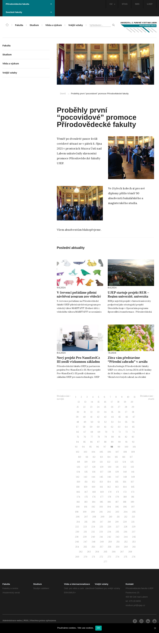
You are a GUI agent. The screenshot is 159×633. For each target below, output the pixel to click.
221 (132, 521)
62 (112, 426)
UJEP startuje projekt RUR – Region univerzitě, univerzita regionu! (128, 296)
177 (101, 496)
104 (93, 451)
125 (132, 461)
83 (133, 436)
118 (78, 461)
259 (117, 546)
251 (118, 541)
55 (126, 422)
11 (134, 397)
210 (110, 516)
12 (79, 401)
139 (117, 471)
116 (123, 457)
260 (126, 546)
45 (119, 417)
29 (133, 407)
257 (101, 546)
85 (84, 442)
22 (84, 407)
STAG (125, 4)
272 (101, 556)
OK (98, 628)
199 (84, 511)
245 (134, 536)
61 (105, 426)
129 (101, 467)
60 (98, 426)
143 (85, 476)
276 (133, 556)
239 (85, 536)
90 (119, 442)
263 (89, 551)
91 (126, 442)
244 (126, 536)
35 (112, 412)
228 (125, 526)
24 (98, 407)
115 (116, 457)
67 (85, 432)
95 (90, 446)
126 (78, 467)
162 (109, 486)
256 (93, 546)
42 (98, 417)
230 (77, 531)
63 (119, 426)
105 (101, 451)
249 (102, 541)
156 (124, 481)
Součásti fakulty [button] (29, 12)
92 (133, 442)
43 (105, 417)
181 (132, 496)
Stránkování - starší (147, 397)
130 (109, 467)
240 (93, 536)
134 (78, 471)
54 (119, 422)
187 (117, 501)
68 (92, 432)
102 (77, 451)
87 (98, 442)
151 (86, 481)
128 (93, 467)
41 (91, 417)
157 (132, 481)
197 (133, 506)
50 (92, 422)
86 (91, 442)
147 (117, 476)
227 (117, 526)
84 (77, 442)
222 (77, 526)
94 (83, 446)
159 (85, 486)
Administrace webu (12, 620)
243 (117, 536)
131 (117, 467)
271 (93, 556)
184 (93, 501)
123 (116, 461)
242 (109, 536)
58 (84, 426)
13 (85, 401)
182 (78, 501)
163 (117, 486)
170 (110, 492)
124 (124, 461)
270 (85, 556)
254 (77, 546)
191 (85, 506)
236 (125, 531)
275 (125, 556)
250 (110, 541)
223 (85, 526)
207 (86, 516)
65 (133, 426)
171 (117, 492)
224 (93, 526)
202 (109, 511)
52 (105, 422)
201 (101, 511)
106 (109, 451)
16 (105, 401)
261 (134, 546)
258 (109, 546)
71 (113, 432)
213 (133, 516)
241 (101, 536)
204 (125, 511)
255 (85, 546)
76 (85, 436)
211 (118, 516)
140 (125, 471)
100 (126, 446)
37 (126, 412)
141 (132, 471)
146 (109, 476)
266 (114, 551)
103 (85, 451)
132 (124, 467)
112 (94, 457)
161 (101, 486)
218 (109, 521)
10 (128, 397)
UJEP (150, 4)
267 (122, 551)
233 (101, 531)
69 (99, 432)
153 (101, 481)
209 (102, 516)
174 (78, 496)
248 (93, 541)
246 (77, 541)
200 (93, 511)
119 (85, 461)
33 (98, 412)
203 (117, 511)
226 (109, 526)
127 (86, 467)
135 (86, 471)
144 (93, 476)
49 (85, 422)
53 (112, 422)
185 (101, 501)
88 (105, 442)
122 (108, 461)
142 (77, 476)
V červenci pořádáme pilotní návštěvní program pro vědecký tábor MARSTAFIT (79, 296)
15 (99, 401)
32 (91, 412)
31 (85, 412)
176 (94, 496)
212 (125, 516)
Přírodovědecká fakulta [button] (29, 4)
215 (85, 521)
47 (133, 417)
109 (133, 451)
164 (125, 486)
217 (101, 521)
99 (119, 446)
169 (102, 492)
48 (77, 422)
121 (101, 461)
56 (133, 422)
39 (77, 417)
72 (119, 432)
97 (104, 446)
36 (119, 412)
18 (118, 401)
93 (76, 446)
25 (105, 407)
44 (112, 417)
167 (86, 492)
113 (101, 457)
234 (109, 531)
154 (109, 481)
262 (81, 551)
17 (112, 401)
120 (93, 461)
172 (125, 492)
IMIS (137, 4)
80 (112, 436)
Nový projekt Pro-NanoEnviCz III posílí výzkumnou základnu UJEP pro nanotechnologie (78, 361)
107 (117, 451)
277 (105, 561)
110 (79, 457)
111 (87, 457)
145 (101, 476)
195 (117, 506)
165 (132, 486)
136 (93, 471)
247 (85, 541)
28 (126, 407)
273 (109, 556)
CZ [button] (112, 4)
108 (125, 451)
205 (134, 511)
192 (93, 506)
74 (133, 432)
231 (85, 531)
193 (101, 506)
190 (78, 506)
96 (97, 446)
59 (91, 426)
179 (117, 496)
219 (117, 521)
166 (78, 492)
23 (91, 407)
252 (126, 541)
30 (78, 412)
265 (105, 551)
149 (133, 476)
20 (132, 401)
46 (126, 417)
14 (92, 401)
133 (132, 467)
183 (85, 501)
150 (78, 481)
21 (78, 407)
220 (125, 521)
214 (78, 521)
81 (119, 436)
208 (94, 516)
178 (109, 496)
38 (133, 412)
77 (92, 436)
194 (109, 506)
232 (93, 531)
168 (94, 492)
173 (132, 492)
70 (106, 432)
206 (78, 516)
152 (93, 481)
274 (117, 556)
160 (93, 486)
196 (125, 506)
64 (126, 426)
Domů (63, 93)
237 (133, 531)
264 (97, 551)
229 (133, 526)
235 (117, 531)
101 (134, 446)
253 (134, 541)
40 (84, 417)
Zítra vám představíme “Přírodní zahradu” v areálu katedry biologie (128, 361)
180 (125, 496)
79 (105, 436)
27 (119, 407)
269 (77, 556)
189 (132, 501)
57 (77, 426)
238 (76, 536)
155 (116, 481)
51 (99, 422)
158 (77, 486)
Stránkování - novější (64, 397)
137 (101, 471)
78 (98, 436)
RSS (26, 620)
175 (86, 496)
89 (112, 442)
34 (105, 412)
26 (112, 407)
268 (130, 551)
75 (78, 436)
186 (109, 501)
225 (101, 526)
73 (126, 432)
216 (93, 521)
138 (109, 471)
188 (124, 501)
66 (77, 432)
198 (76, 511)
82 (126, 436)
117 (131, 457)
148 (125, 476)
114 (108, 457)
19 (125, 401)
